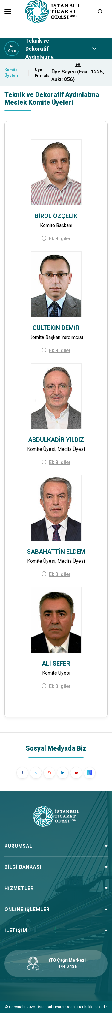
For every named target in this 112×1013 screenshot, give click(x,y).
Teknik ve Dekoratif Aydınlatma (39, 48)
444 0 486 (67, 966)
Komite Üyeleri (11, 72)
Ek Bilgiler (59, 238)
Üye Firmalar (43, 72)
